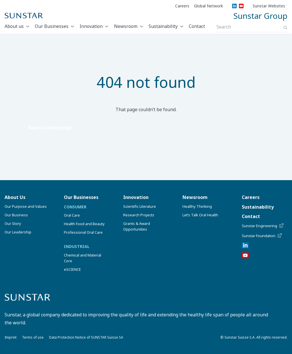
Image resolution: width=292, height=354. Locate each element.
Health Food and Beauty (84, 223)
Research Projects (138, 214)
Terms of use (33, 337)
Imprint (11, 337)
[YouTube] (241, 6)
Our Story (13, 223)
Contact (197, 26)
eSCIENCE (72, 269)
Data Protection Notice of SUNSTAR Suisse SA (86, 337)
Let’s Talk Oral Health (200, 214)
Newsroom (125, 26)
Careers (182, 6)
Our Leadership (18, 232)
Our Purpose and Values (26, 206)
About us (14, 26)
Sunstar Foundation (262, 235)
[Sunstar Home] (24, 16)
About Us (15, 197)
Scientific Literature (139, 206)
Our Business (16, 214)
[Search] (285, 28)
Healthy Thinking (197, 206)
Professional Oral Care (83, 232)
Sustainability (163, 26)
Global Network (208, 6)
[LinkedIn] (234, 6)
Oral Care (72, 215)
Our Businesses (51, 26)
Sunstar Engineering (263, 225)
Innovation (91, 26)
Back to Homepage (50, 128)
